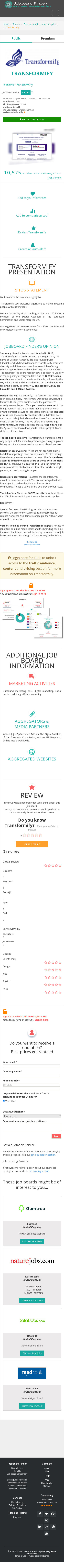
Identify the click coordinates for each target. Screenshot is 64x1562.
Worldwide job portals (17, 1483)
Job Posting (17, 1508)
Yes (6, 1109)
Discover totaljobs (32, 1353)
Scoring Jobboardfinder (17, 1480)
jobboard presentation (32, 552)
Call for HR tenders (17, 1505)
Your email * (10, 1070)
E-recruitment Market (17, 1486)
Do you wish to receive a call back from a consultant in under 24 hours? (26, 1103)
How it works (46, 1483)
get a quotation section (43, 1163)
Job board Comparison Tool (17, 1475)
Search (16, 24)
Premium (17, 1517)
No (13, 1109)
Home (5, 24)
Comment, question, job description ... (24, 1129)
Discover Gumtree (32, 1241)
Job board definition (17, 1488)
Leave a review (32, 852)
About (46, 1468)
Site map (45, 1556)
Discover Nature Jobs (32, 1300)
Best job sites (17, 1468)
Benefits (17, 1471)
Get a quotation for (14, 1120)
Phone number (11, 1089)
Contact (46, 1486)
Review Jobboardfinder (47, 1504)
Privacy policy (34, 1556)
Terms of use (20, 1556)
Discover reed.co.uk (32, 1405)
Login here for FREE (26, 566)
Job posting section (39, 1179)
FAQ (47, 1480)
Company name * (12, 1079)
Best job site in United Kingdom (40, 24)
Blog (47, 1471)
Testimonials (46, 1500)
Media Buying (17, 1502)
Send (56, 1144)
